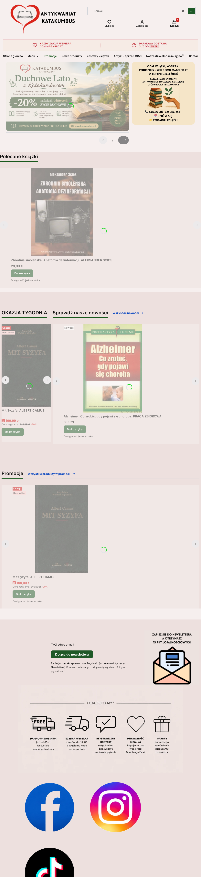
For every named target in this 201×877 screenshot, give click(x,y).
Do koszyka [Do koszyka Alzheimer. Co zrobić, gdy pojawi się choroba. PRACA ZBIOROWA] (74, 429)
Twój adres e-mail (62, 644)
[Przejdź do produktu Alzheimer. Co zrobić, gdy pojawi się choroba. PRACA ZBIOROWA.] (113, 368)
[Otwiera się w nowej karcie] (49, 807)
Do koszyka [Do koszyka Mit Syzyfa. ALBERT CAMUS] (12, 432)
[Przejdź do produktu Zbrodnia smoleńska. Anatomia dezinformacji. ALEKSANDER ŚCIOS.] (62, 212)
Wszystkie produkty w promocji (52, 473)
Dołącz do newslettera (72, 654)
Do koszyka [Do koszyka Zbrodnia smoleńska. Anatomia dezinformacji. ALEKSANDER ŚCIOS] (22, 273)
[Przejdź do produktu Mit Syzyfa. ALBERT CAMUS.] (26, 365)
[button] (191, 11)
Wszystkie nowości (128, 313)
